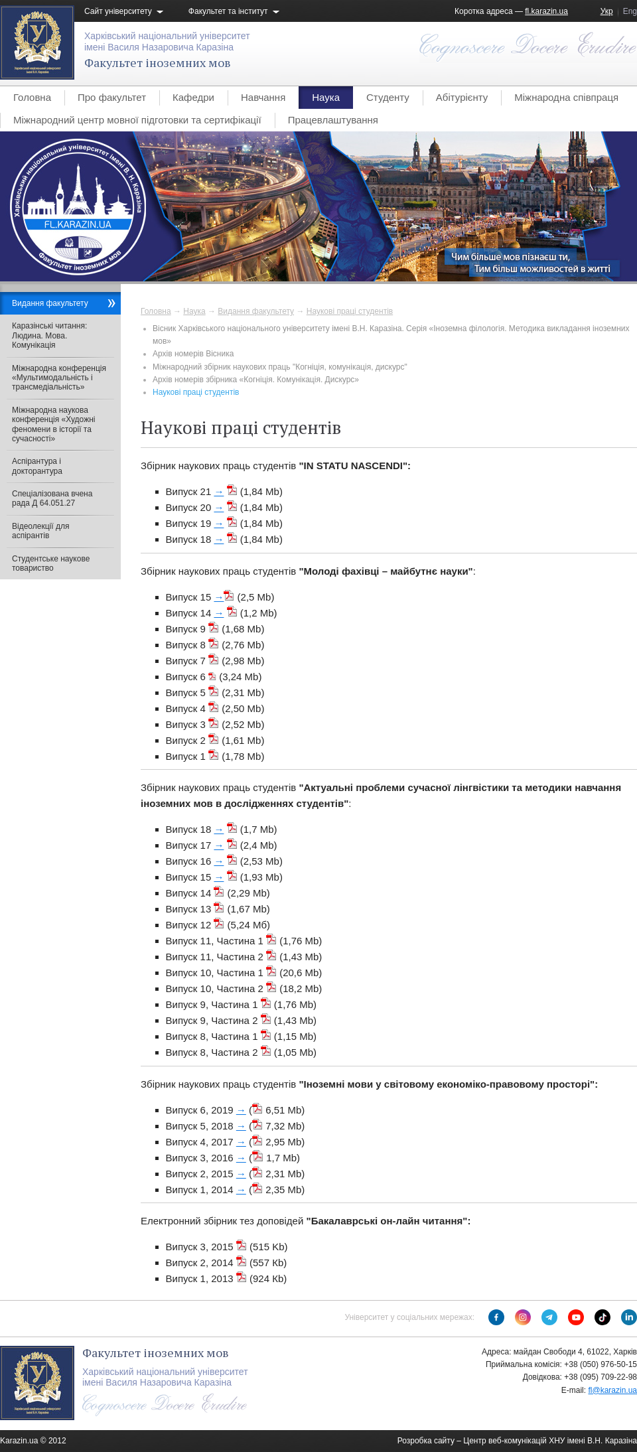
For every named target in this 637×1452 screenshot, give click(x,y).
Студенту (387, 97)
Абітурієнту (462, 97)
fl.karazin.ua (546, 11)
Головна (32, 97)
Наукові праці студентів (350, 311)
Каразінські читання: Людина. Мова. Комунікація (49, 335)
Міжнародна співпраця (566, 97)
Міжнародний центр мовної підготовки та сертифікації (137, 119)
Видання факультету (256, 311)
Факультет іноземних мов (157, 62)
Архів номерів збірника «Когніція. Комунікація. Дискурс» (256, 379)
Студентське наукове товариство (51, 563)
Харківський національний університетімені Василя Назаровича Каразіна (167, 41)
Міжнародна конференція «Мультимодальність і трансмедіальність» (59, 378)
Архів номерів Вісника (193, 353)
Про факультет (112, 97)
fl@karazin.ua (612, 1390)
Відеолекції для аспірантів (40, 531)
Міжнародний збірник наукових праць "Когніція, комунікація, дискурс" (280, 367)
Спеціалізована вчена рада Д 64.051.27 (52, 498)
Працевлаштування (333, 119)
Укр (607, 11)
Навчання (263, 97)
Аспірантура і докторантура (37, 466)
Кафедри (193, 97)
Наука (326, 97)
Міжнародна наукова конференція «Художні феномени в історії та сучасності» (53, 424)
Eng (630, 11)
